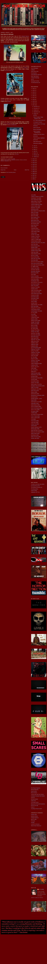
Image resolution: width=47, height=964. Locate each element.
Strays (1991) (33, 400)
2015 (33, 160)
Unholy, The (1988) (35, 424)
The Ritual (25, 67)
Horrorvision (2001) (35, 296)
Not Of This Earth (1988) (36, 347)
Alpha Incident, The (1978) (36, 201)
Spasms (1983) (34, 392)
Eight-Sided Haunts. (37, 141)
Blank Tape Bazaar (35, 76)
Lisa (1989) (33, 314)
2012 (33, 166)
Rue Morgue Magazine (35, 788)
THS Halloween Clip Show (36, 74)
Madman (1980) (34, 319)
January (35, 156)
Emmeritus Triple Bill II (35, 271)
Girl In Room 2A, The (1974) (36, 282)
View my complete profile (37, 897)
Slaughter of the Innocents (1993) (37, 385)
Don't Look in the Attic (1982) (37, 263)
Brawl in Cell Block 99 (12, 124)
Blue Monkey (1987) (35, 223)
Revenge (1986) (34, 376)
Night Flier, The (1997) (35, 339)
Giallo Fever (33, 800)
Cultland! (33, 69)
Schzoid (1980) (34, 379)
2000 (33, 178)
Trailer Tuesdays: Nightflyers (39, 138)
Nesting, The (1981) (35, 331)
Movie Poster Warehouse (36, 825)
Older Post (27, 169)
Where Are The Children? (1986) (37, 431)
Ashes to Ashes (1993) (35, 206)
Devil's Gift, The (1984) (35, 258)
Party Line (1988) (34, 355)
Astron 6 (32, 807)
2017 (33, 104)
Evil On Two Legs (34, 805)
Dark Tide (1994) (34, 244)
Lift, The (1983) (34, 312)
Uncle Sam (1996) (34, 422)
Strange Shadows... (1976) (36, 398)
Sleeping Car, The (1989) (36, 389)
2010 (33, 169)
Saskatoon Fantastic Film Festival (38, 795)
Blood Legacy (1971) (35, 217)
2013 (33, 164)
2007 (33, 175)
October (35, 110)
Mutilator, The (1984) (35, 330)
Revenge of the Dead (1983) (36, 377)
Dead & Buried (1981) (35, 245)
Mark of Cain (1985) (35, 323)
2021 (33, 97)
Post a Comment (4, 167)
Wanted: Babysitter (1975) (36, 427)
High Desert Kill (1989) (35, 291)
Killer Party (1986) (34, 306)
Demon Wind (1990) (35, 257)
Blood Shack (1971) (35, 220)
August (35, 113)
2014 (33, 162)
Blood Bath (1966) (34, 214)
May (35, 149)
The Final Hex (34, 73)
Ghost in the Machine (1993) (36, 277)
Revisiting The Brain (35, 80)
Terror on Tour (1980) (35, 409)
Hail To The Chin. (36, 127)
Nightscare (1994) (34, 344)
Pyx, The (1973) (34, 369)
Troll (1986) (33, 419)
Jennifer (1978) (34, 303)
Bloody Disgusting (34, 789)
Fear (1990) (33, 274)
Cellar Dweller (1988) (35, 231)
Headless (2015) (34, 288)
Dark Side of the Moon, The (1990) (38, 242)
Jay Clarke (41, 889)
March (35, 153)
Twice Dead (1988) (35, 420)
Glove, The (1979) (34, 285)
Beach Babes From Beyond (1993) (38, 210)
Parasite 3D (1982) (35, 354)
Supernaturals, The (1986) (36, 401)
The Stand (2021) (34, 489)
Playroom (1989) (34, 358)
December (36, 106)
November (36, 108)
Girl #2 (32, 79)
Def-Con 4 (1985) (34, 255)
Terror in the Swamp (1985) (36, 408)
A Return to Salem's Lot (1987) (37, 196)
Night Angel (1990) (35, 338)
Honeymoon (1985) (35, 295)
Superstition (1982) (35, 403)
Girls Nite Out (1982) (35, 284)
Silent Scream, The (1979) (36, 384)
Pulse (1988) (33, 368)
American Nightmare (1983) (36, 204)
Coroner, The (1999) (35, 234)
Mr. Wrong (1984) (34, 328)
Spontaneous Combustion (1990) (37, 395)
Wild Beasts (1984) (35, 435)
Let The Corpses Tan (9, 70)
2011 (33, 167)
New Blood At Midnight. (38, 143)
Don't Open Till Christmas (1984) (37, 264)
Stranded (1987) (34, 396)
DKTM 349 (35, 139)
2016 (33, 158)
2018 (33, 103)
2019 (33, 101)
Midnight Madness (25, 36)
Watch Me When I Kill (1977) (37, 430)
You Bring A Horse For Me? (36, 808)
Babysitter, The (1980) (35, 207)
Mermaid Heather (34, 799)
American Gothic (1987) (36, 202)
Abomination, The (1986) (36, 198)
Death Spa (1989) (34, 252)
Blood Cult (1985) (34, 215)
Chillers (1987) (34, 233)
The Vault (33, 820)
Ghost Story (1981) (35, 279)
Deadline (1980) (34, 247)
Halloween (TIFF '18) (35, 492)
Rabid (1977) (33, 371)
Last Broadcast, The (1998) (36, 311)
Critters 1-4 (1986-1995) (36, 239)
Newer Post (3, 169)
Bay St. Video (34, 819)
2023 (33, 93)
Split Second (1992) (35, 393)
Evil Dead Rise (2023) (35, 485)
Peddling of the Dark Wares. (39, 134)
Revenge (9, 101)
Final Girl (33, 797)
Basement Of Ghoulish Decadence (38, 803)
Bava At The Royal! (37, 129)
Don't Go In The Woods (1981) (37, 261)
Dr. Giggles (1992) (34, 266)
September (36, 111)
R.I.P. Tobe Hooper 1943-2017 (39, 120)
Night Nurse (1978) (35, 341)
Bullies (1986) (34, 226)
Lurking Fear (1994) (35, 317)
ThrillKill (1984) (34, 412)
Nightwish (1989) (34, 346)
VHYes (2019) (34, 425)
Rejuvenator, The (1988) (36, 374)
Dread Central (34, 791)
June (35, 147)
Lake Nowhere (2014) (35, 309)
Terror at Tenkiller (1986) (36, 406)
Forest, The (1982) (34, 276)
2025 (33, 90)
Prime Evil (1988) (34, 361)
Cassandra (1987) (34, 228)
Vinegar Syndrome (34, 817)
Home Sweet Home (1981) (36, 293)
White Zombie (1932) (35, 433)
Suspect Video (34, 814)
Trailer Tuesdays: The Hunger (39, 123)
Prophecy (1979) (34, 365)
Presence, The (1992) (35, 360)
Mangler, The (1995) (35, 322)
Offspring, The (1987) (35, 349)
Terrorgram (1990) (34, 411)
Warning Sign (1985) (35, 428)
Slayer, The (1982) (34, 387)
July (34, 145)
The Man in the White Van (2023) (37, 484)
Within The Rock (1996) (36, 436)
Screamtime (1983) (35, 381)
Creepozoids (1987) (35, 237)
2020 (33, 99)
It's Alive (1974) (34, 299)
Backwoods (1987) (35, 209)
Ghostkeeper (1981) (35, 280)
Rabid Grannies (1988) (35, 373)
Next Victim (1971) (34, 336)
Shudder (32, 822)
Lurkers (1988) (34, 315)
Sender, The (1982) (35, 382)
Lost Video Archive (34, 802)
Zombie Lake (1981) (35, 438)
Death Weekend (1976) (35, 253)
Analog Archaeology (35, 77)
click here (17, 154)
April (35, 151)
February (35, 154)
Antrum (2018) (34, 490)
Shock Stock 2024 (34, 71)
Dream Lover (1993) (35, 268)
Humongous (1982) (35, 298)
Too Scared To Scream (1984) (37, 414)
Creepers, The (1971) (35, 236)
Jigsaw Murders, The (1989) (36, 304)
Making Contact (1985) (35, 320)
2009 (33, 171)
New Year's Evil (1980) (35, 334)
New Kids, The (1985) (35, 333)
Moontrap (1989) (34, 326)
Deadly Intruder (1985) (35, 249)
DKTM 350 (35, 136)
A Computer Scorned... (37, 122)
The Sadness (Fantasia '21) (36, 487)
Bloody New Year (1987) (36, 221)
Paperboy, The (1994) (35, 352)
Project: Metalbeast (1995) (36, 363)
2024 (33, 92)
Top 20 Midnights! (34, 68)
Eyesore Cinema (34, 816)
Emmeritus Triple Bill (35, 269)
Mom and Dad (7, 123)
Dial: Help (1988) (34, 260)
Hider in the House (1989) (36, 290)
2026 (33, 88)
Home (15, 169)
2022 (33, 95)
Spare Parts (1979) (35, 390)
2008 (33, 173)
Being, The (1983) (34, 212)
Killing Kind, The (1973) (35, 307)
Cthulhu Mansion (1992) (36, 241)
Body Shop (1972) (34, 225)
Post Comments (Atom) (11, 172)
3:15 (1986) (33, 194)
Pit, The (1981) (34, 357)
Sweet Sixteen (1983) (35, 404)
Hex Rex (35, 115)
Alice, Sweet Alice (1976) (36, 199)
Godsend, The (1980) (35, 287)
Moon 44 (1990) (34, 325)
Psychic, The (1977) (35, 366)
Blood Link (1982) (34, 218)
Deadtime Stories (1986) (36, 250)
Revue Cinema (34, 792)
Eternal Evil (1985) (34, 272)
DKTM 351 (35, 125)
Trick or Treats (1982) (35, 416)
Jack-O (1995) (34, 301)
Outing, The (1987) (35, 350)
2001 (33, 177)
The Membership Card (35, 82)
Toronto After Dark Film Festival (37, 794)
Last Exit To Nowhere (35, 824)
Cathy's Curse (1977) (35, 229)
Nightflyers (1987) (34, 342)
